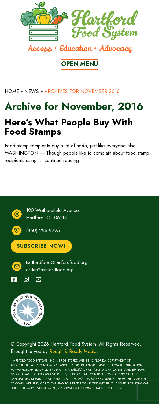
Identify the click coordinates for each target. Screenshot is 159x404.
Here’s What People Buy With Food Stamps (69, 127)
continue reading (61, 160)
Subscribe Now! (41, 246)
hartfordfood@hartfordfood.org (56, 262)
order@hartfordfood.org (50, 269)
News (31, 91)
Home (12, 91)
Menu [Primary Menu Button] (79, 64)
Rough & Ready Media (73, 351)
